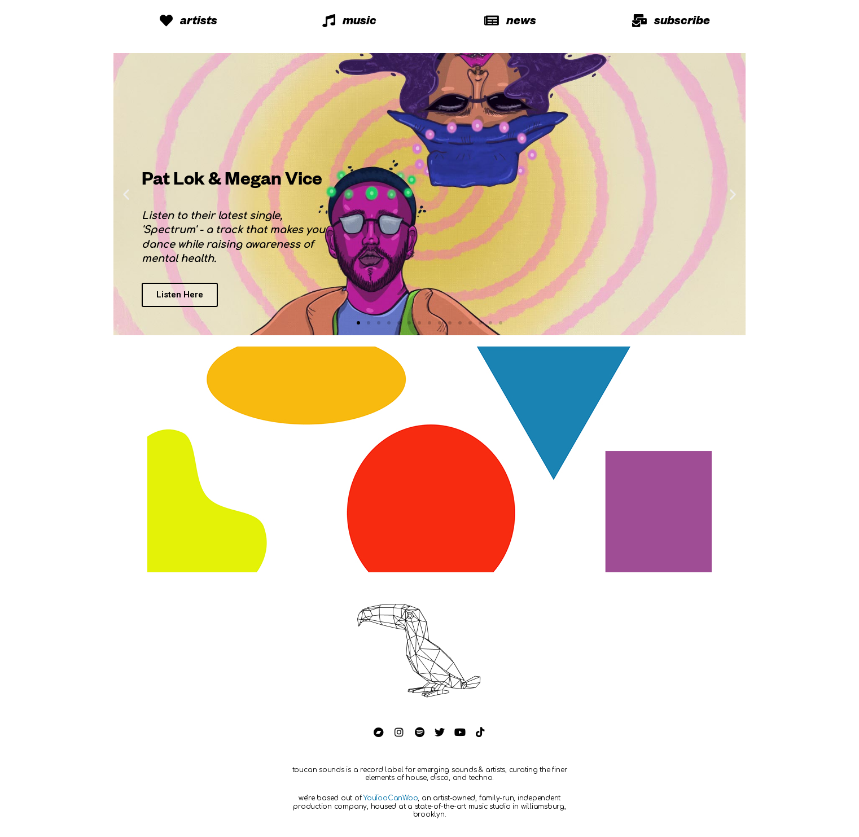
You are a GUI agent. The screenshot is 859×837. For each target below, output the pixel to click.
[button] (358, 323)
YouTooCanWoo (390, 798)
